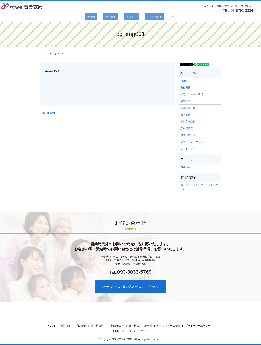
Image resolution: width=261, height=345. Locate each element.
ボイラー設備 (188, 121)
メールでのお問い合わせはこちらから (130, 286)
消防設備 (185, 101)
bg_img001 (49, 112)
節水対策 (185, 114)
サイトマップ (188, 148)
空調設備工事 (188, 107)
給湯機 (148, 325)
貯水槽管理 (186, 128)
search (164, 16)
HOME (98, 16)
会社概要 (113, 16)
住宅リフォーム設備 (191, 94)
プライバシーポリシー (193, 141)
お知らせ (185, 166)
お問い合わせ (148, 16)
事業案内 (129, 16)
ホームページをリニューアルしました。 (199, 187)
